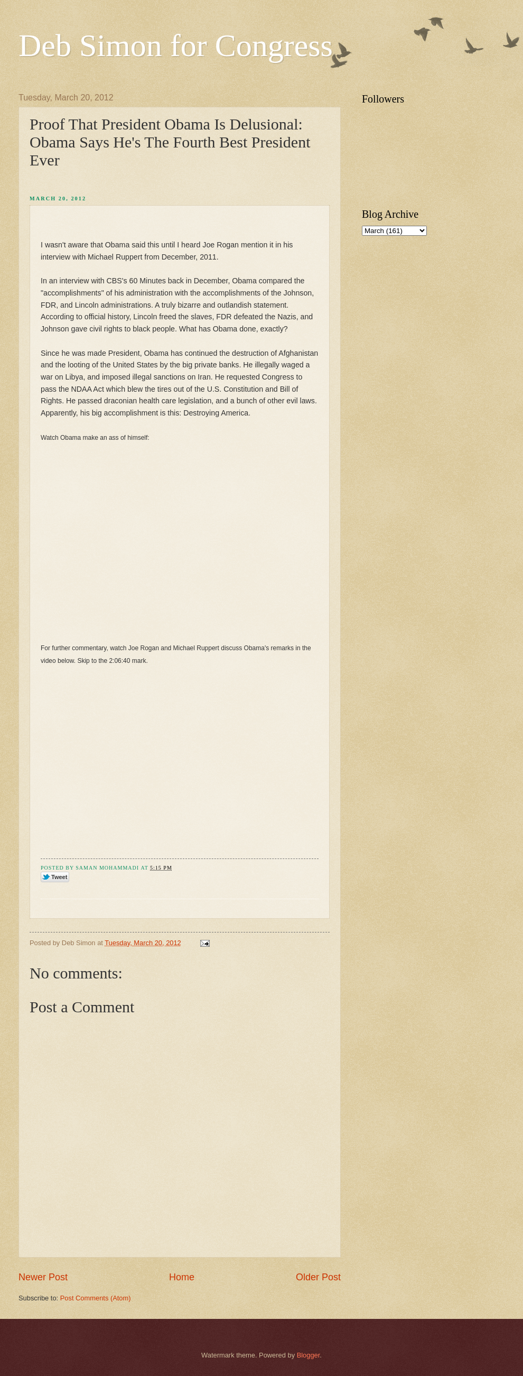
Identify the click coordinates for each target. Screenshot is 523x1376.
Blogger (308, 1355)
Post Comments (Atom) (95, 1298)
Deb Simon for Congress (175, 45)
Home (181, 1277)
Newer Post (43, 1277)
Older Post (318, 1277)
